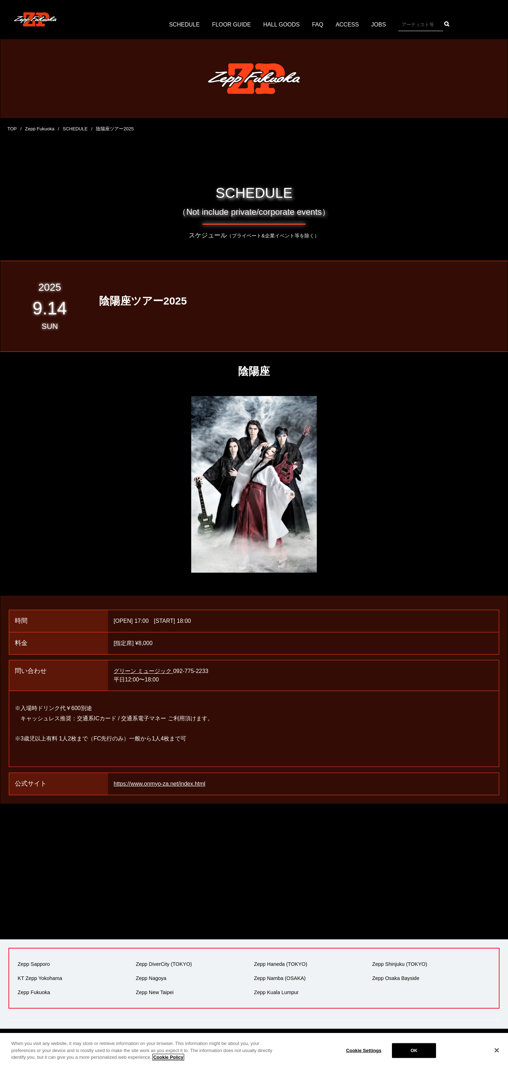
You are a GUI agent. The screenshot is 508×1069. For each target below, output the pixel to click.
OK (414, 1050)
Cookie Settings (363, 1050)
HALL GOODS (281, 25)
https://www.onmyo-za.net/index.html (160, 784)
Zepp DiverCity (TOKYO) (164, 964)
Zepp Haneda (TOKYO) (280, 964)
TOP (12, 128)
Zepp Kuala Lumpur (276, 992)
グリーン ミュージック (143, 671)
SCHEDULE (184, 25)
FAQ (317, 25)
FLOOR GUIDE (231, 25)
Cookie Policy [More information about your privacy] (168, 1057)
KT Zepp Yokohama (40, 978)
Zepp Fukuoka (39, 128)
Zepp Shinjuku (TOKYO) (399, 964)
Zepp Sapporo (34, 964)
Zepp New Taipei (155, 992)
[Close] (496, 1050)
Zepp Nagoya (151, 978)
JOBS (378, 25)
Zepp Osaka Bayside (395, 978)
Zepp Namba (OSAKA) (280, 978)
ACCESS (347, 25)
